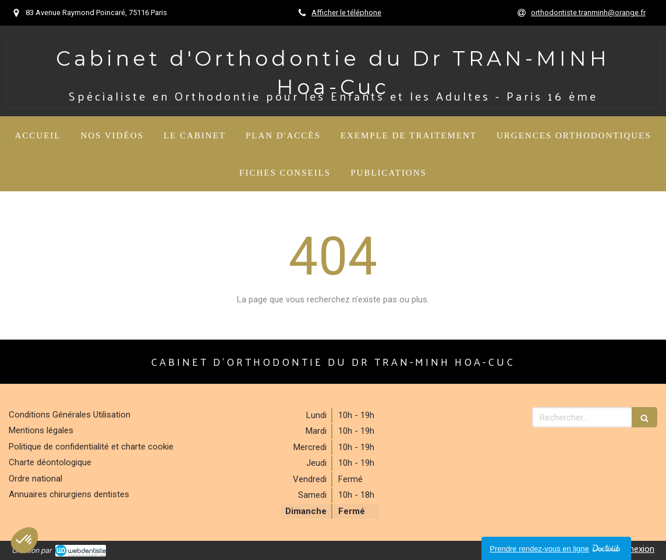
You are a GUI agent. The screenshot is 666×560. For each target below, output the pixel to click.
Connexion (634, 549)
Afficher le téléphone (346, 12)
